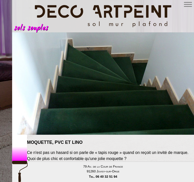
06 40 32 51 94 (106, 176)
